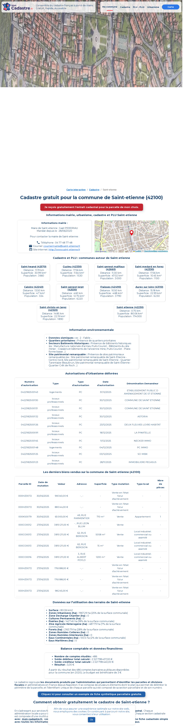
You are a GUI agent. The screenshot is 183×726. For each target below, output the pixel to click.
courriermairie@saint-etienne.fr (61, 246)
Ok (91, 719)
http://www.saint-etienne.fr (64, 249)
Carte (171, 7)
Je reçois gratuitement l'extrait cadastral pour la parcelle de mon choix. (91, 207)
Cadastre (94, 189)
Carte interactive (76, 189)
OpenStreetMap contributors (156, 251)
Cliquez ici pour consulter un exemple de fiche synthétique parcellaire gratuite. (91, 694)
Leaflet (137, 251)
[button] (131, 233)
